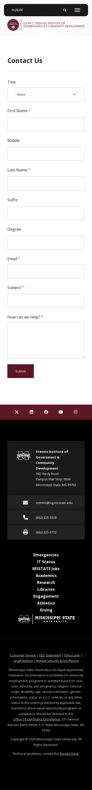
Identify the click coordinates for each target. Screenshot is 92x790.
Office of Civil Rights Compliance (36, 719)
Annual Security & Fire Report (57, 660)
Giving (46, 610)
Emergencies (46, 555)
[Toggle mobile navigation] (77, 10)
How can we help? (23, 317)
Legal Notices (23, 660)
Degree (14, 229)
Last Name (17, 170)
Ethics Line (72, 655)
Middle (13, 140)
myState (19, 8)
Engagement (46, 596)
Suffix (12, 199)
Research (46, 582)
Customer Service (23, 655)
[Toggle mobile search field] (64, 10)
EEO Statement (50, 655)
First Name (17, 110)
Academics (46, 575)
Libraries (46, 589)
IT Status (46, 561)
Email (12, 258)
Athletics (46, 603)
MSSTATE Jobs (46, 568)
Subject (14, 287)
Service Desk (69, 753)
